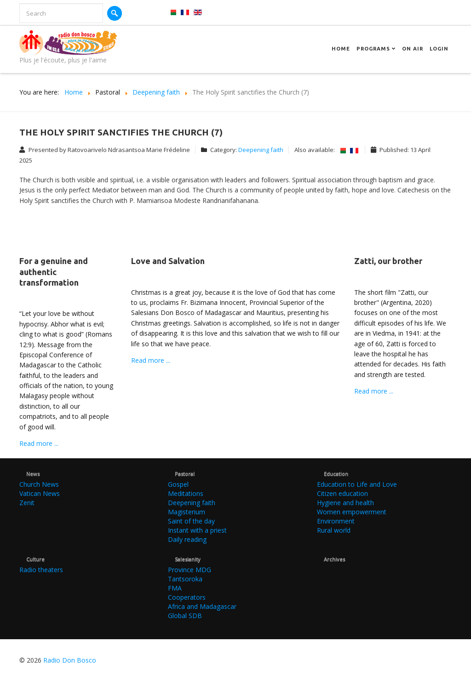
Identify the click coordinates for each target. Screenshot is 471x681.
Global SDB (185, 615)
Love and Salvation (168, 260)
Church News (39, 484)
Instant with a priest (197, 530)
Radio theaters (41, 569)
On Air (412, 48)
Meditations (185, 493)
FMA (175, 588)
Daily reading (187, 539)
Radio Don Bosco (69, 660)
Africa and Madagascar (202, 606)
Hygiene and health (345, 502)
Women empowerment (351, 511)
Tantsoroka (185, 578)
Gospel (178, 484)
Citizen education (342, 493)
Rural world (333, 530)
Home (341, 48)
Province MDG (189, 569)
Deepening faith (260, 150)
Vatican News (39, 493)
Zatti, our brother (388, 260)
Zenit (26, 502)
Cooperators (187, 597)
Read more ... (38, 443)
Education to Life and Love (357, 484)
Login (439, 48)
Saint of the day (191, 521)
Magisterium (186, 511)
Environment (336, 521)
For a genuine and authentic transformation (53, 271)
